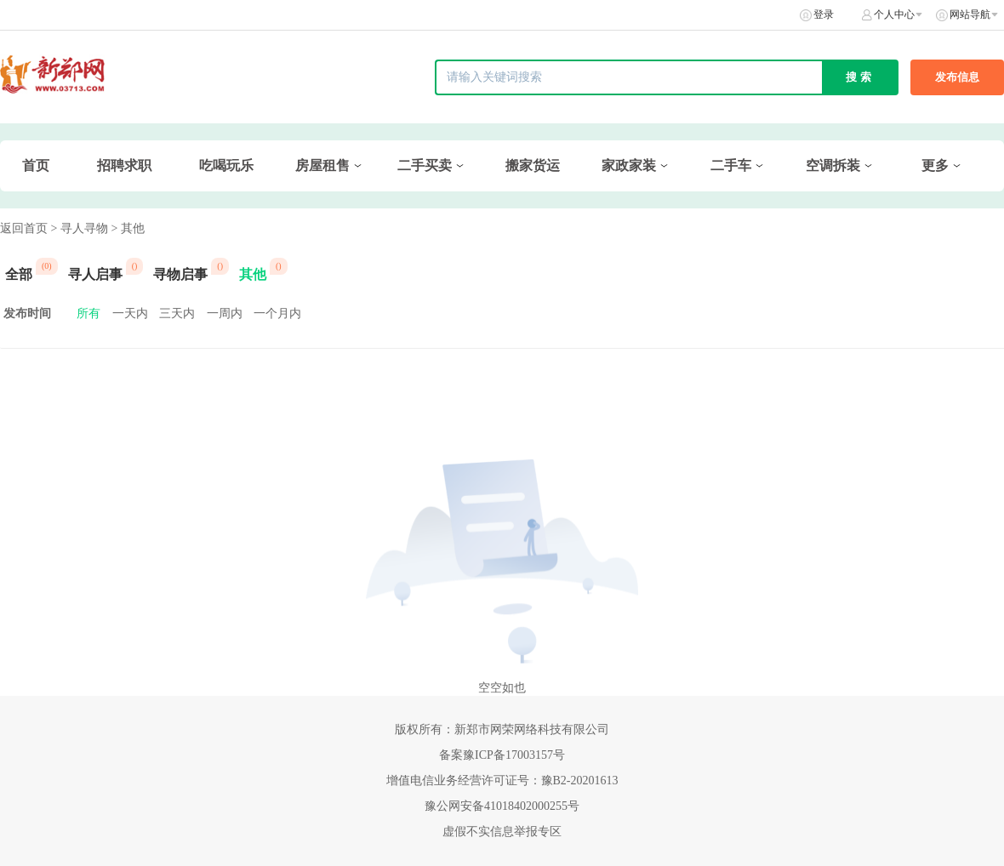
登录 (823, 14)
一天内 (130, 313)
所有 (88, 313)
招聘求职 (124, 165)
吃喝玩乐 (226, 165)
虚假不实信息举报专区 (502, 831)
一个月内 (277, 313)
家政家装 (629, 165)
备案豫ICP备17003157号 (502, 755)
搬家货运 (532, 165)
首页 (35, 165)
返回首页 (24, 228)
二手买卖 (424, 165)
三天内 (177, 313)
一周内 (224, 313)
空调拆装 (833, 165)
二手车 (730, 165)
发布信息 (957, 77)
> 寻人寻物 (79, 228)
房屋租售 (322, 165)
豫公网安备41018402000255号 (502, 806)
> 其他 (127, 228)
